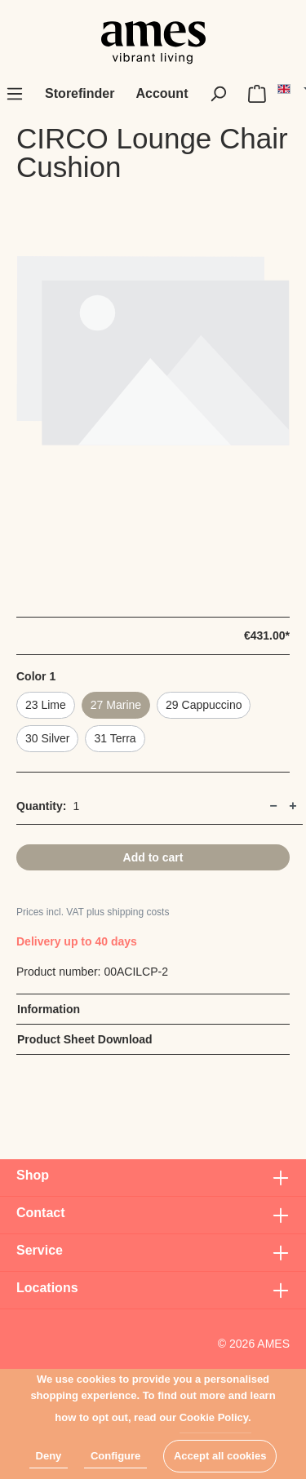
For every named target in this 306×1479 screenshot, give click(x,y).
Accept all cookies (220, 1456)
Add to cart (153, 857)
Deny (49, 1456)
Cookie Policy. (215, 1417)
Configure (115, 1456)
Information (48, 1009)
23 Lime (45, 704)
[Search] (217, 93)
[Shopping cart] (257, 93)
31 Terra (114, 738)
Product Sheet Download (85, 1039)
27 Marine (116, 704)
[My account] (161, 93)
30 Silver (47, 738)
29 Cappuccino (204, 704)
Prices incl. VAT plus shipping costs (92, 912)
